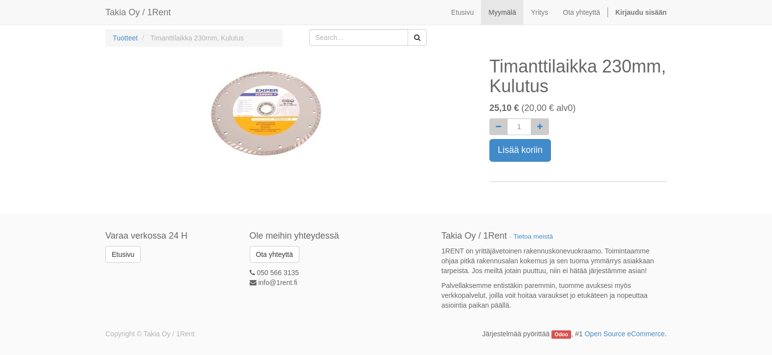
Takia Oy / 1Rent (138, 12)
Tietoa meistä (533, 236)
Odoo (561, 334)
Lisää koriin (520, 150)
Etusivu (123, 254)
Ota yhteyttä (274, 254)
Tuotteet (125, 38)
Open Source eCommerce (624, 334)
